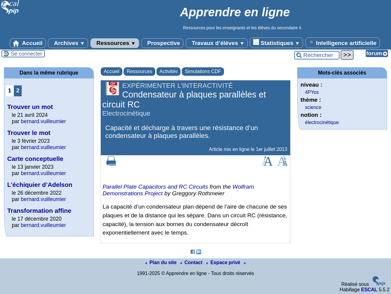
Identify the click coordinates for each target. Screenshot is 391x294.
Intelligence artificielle (343, 42)
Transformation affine (39, 210)
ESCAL (369, 289)
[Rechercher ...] (316, 55)
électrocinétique (322, 122)
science (313, 107)
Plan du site (161, 262)
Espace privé (223, 262)
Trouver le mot (28, 132)
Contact (192, 262)
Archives (68, 43)
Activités (168, 71)
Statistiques (276, 42)
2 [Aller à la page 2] (18, 90)
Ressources (115, 43)
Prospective (162, 43)
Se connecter (26, 54)
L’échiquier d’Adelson (39, 184)
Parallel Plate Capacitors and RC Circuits (155, 187)
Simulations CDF (203, 71)
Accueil (28, 43)
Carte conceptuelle (35, 158)
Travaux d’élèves (216, 43)
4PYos (312, 92)
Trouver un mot (30, 106)
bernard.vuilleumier (43, 121)
